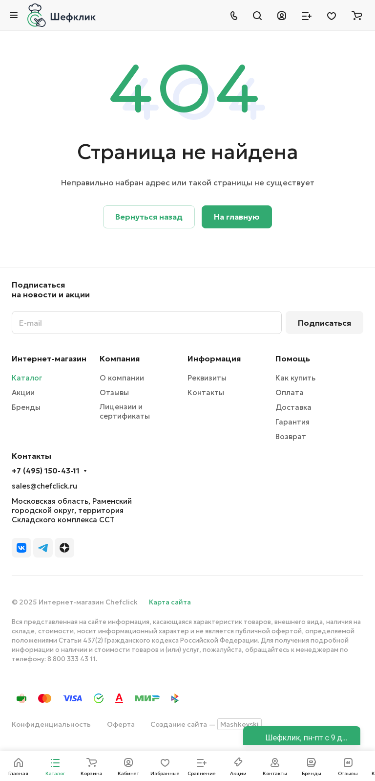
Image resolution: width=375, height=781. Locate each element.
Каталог (27, 377)
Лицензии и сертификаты (125, 411)
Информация (214, 358)
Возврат (290, 436)
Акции (23, 392)
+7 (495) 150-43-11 (46, 471)
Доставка (293, 407)
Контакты (206, 392)
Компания (120, 358)
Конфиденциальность (51, 724)
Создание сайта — (206, 724)
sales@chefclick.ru (44, 486)
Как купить (295, 377)
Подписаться (324, 323)
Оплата (289, 392)
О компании (122, 377)
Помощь (292, 358)
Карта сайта (170, 602)
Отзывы (114, 392)
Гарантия (292, 421)
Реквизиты (207, 377)
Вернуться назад (149, 217)
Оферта (121, 724)
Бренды (26, 407)
